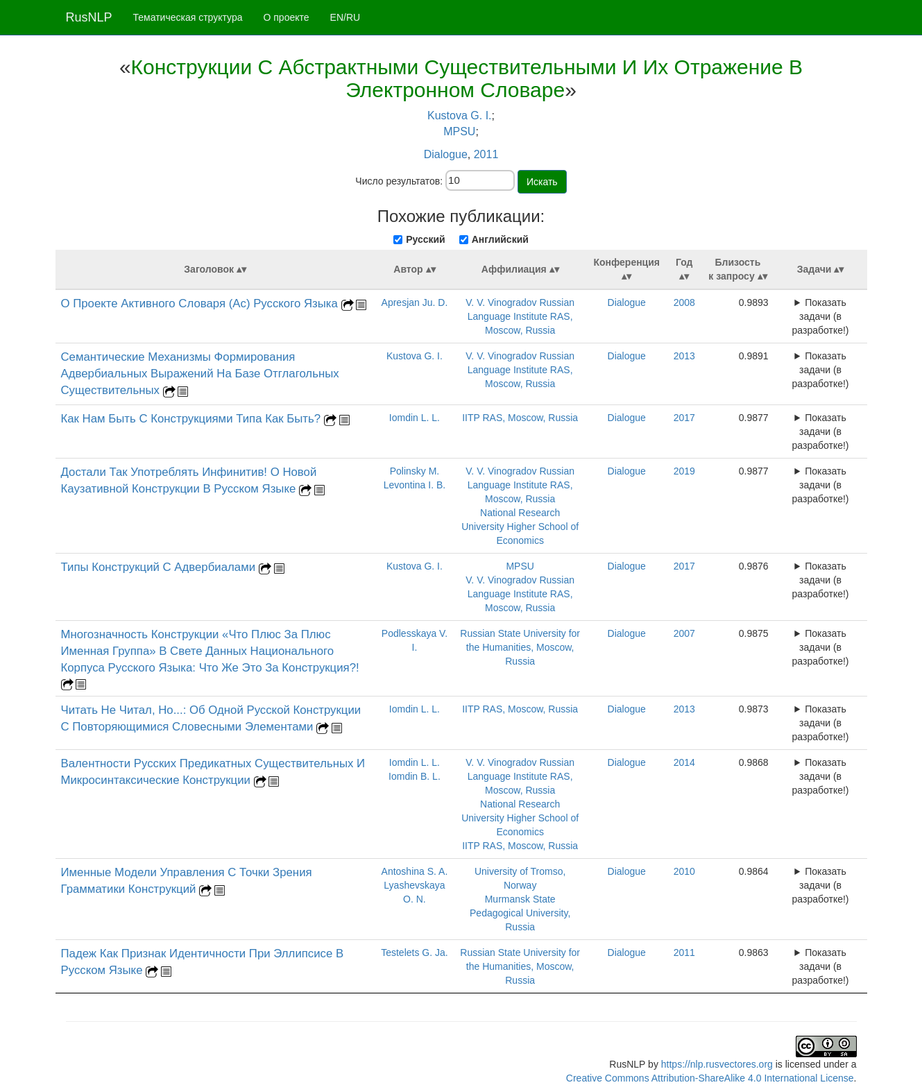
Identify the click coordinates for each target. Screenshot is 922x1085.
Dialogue (446, 154)
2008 (684, 302)
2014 (684, 762)
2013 (684, 355)
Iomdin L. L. (414, 417)
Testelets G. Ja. (414, 952)
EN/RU (345, 17)
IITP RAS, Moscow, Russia (520, 417)
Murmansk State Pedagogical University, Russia (520, 913)
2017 (684, 417)
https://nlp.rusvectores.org (717, 1064)
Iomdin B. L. (415, 776)
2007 (684, 633)
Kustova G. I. (459, 115)
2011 (486, 154)
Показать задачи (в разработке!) (820, 316)
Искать (542, 181)
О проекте (286, 17)
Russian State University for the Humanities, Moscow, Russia (520, 647)
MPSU (459, 131)
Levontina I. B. (415, 484)
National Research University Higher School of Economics (520, 526)
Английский (500, 239)
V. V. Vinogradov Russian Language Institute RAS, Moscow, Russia (520, 316)
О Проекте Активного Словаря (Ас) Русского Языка (201, 303)
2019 (684, 471)
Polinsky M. (415, 471)
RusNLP (89, 17)
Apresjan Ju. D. (415, 302)
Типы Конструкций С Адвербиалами (160, 567)
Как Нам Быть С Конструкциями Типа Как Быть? (192, 418)
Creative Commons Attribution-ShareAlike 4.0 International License (710, 1078)
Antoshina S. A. (415, 871)
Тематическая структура (188, 17)
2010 (684, 871)
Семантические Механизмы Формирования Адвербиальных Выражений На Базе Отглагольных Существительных (200, 373)
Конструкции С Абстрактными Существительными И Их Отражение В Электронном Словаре (467, 78)
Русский (425, 239)
